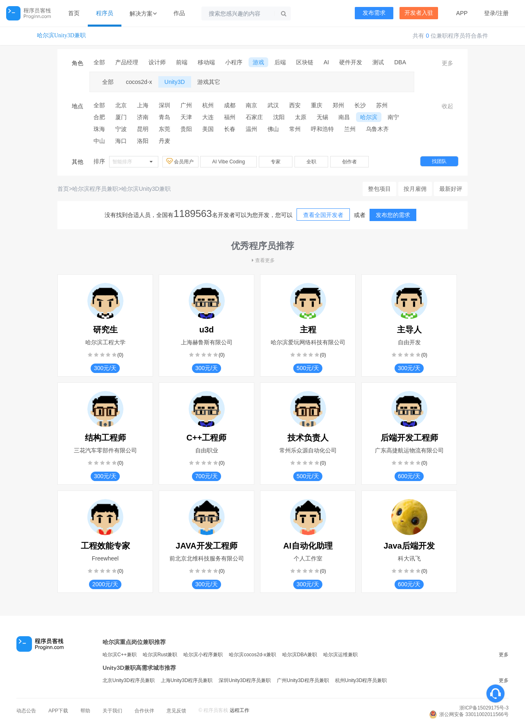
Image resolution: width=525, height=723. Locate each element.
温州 (251, 129)
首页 (74, 13)
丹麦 (164, 141)
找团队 (439, 161)
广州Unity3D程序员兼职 (303, 680)
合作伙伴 (144, 710)
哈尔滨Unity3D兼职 (61, 35)
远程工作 (239, 710)
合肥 (99, 117)
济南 (142, 117)
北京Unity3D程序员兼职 (129, 680)
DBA (400, 62)
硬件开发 (350, 62)
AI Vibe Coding (228, 162)
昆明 (142, 129)
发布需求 (374, 13)
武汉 (273, 105)
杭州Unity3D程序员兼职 (361, 680)
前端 (181, 62)
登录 (489, 13)
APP (462, 13)
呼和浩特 (322, 129)
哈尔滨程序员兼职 (95, 188)
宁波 (121, 129)
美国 (208, 129)
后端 (280, 62)
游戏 (258, 62)
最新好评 (450, 188)
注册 (503, 13)
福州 (229, 117)
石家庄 (254, 117)
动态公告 (26, 710)
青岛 (164, 117)
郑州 (338, 105)
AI (326, 62)
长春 (229, 129)
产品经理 (126, 62)
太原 (300, 117)
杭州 (208, 105)
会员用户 (180, 161)
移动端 (206, 62)
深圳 (164, 105)
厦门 (121, 117)
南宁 (393, 117)
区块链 (304, 62)
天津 (186, 117)
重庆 (316, 105)
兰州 (350, 129)
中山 (99, 141)
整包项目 (379, 188)
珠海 (99, 129)
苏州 (382, 105)
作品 (179, 13)
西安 (295, 105)
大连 (208, 117)
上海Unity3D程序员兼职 (187, 680)
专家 (276, 162)
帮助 (85, 710)
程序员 (104, 13)
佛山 (273, 129)
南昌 (344, 117)
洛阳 (142, 141)
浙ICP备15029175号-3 (484, 707)
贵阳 (186, 129)
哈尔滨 (368, 117)
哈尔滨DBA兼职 (299, 654)
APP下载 (58, 710)
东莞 (164, 129)
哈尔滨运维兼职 (340, 654)
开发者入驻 (418, 13)
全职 (311, 162)
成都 (229, 105)
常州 (295, 129)
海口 (121, 141)
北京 (121, 105)
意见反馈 (176, 710)
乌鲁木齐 (377, 129)
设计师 (157, 62)
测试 (378, 62)
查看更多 (262, 260)
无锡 (322, 117)
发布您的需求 (393, 215)
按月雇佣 (415, 188)
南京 (251, 105)
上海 (142, 105)
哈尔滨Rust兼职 (160, 654)
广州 (186, 105)
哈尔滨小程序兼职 (203, 654)
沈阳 (279, 117)
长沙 (360, 105)
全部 (99, 62)
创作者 (349, 162)
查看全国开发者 (323, 215)
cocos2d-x (139, 82)
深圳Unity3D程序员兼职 (245, 680)
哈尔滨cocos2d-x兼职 (252, 654)
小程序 (233, 62)
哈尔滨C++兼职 (120, 654)
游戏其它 (208, 82)
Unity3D (174, 82)
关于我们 (112, 710)
